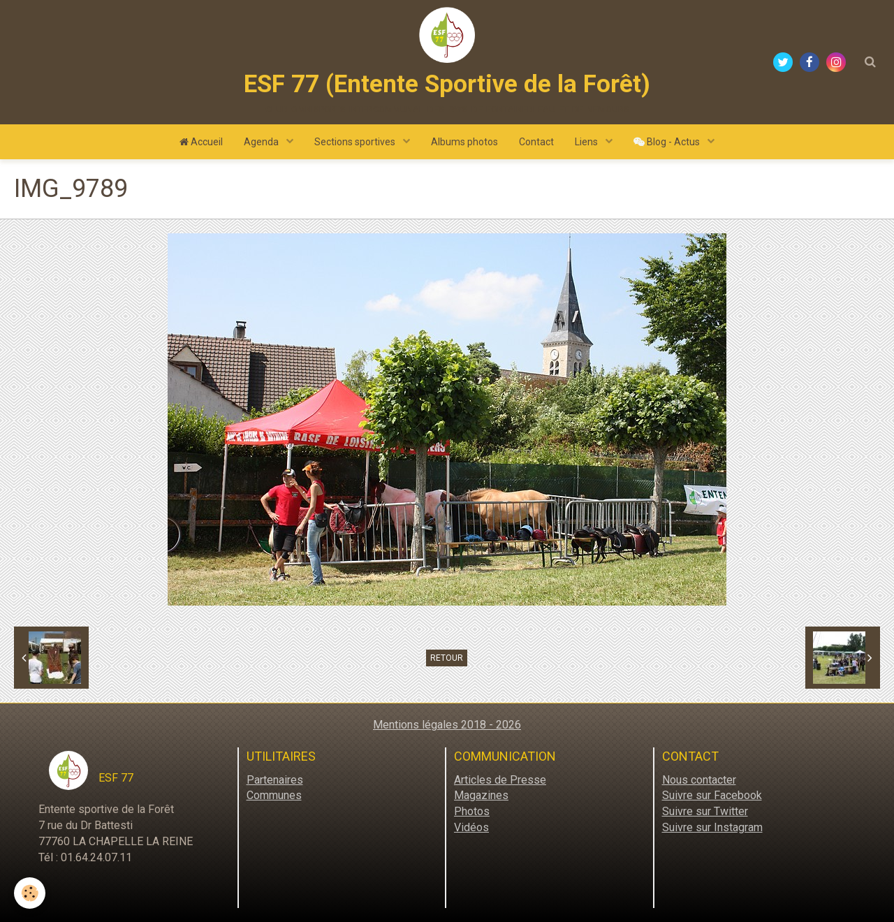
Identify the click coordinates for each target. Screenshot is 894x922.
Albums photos (464, 141)
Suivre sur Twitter (705, 811)
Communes (274, 795)
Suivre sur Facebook (712, 795)
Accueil (201, 141)
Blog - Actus (667, 141)
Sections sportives (355, 141)
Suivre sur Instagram (712, 827)
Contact (536, 141)
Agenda (262, 141)
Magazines (481, 795)
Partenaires (275, 779)
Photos (472, 811)
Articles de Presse (500, 779)
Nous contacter (699, 779)
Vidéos (471, 827)
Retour (446, 658)
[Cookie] (29, 893)
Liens (587, 141)
